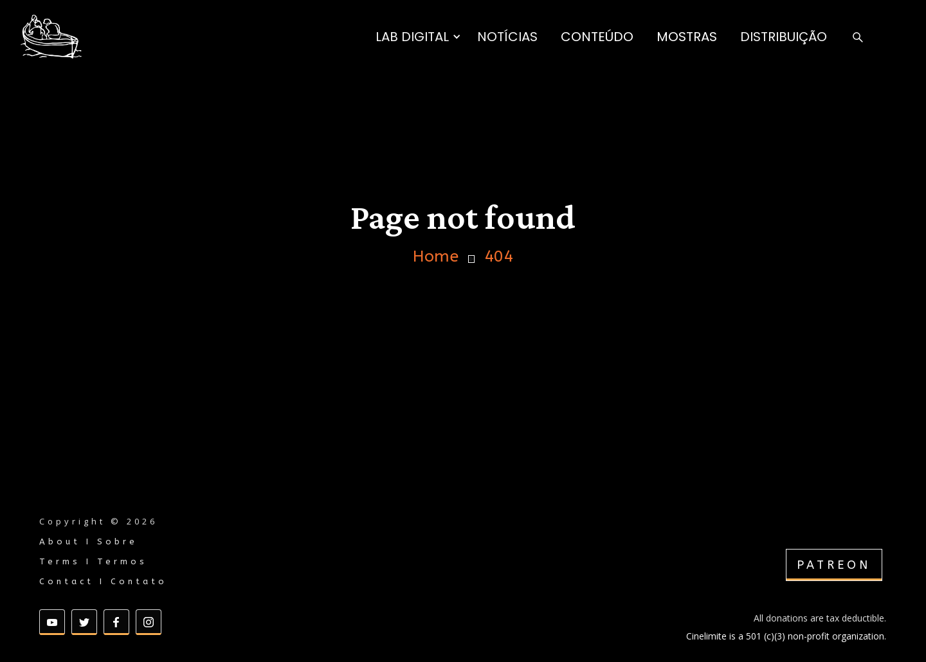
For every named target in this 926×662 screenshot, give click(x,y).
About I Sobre (88, 541)
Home (435, 257)
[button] (418, 36)
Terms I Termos (93, 561)
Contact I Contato (103, 581)
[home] (51, 37)
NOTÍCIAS (507, 36)
